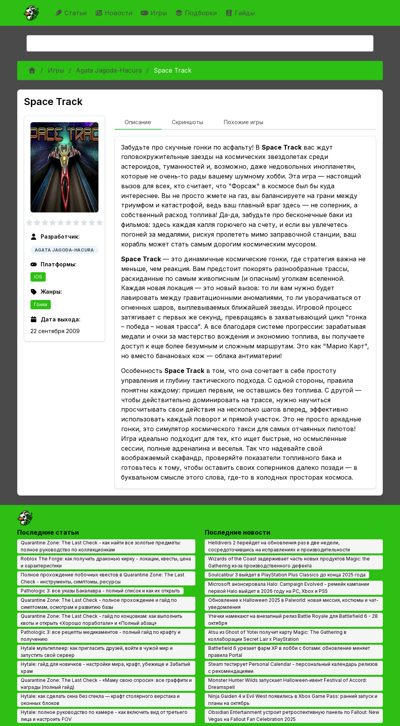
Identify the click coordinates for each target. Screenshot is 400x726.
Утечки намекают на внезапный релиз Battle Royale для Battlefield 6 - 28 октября (293, 619)
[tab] (138, 123)
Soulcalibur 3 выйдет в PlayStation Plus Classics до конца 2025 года (287, 575)
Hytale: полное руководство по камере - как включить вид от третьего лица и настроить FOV (104, 715)
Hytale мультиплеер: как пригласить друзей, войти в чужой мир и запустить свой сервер (97, 651)
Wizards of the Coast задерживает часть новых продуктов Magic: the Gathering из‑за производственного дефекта (289, 562)
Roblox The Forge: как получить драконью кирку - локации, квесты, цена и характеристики (106, 562)
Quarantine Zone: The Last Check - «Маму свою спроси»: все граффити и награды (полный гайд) (106, 683)
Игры (155, 13)
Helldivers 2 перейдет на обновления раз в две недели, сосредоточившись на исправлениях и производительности (279, 546)
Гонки (40, 304)
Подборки (197, 13)
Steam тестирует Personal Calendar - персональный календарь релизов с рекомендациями (293, 667)
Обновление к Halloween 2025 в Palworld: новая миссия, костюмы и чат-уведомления (293, 603)
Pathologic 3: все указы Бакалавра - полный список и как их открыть (100, 591)
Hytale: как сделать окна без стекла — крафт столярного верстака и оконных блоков (100, 699)
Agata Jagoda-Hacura (109, 70)
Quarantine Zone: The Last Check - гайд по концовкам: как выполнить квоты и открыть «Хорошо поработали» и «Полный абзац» (101, 619)
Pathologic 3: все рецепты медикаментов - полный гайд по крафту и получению (100, 635)
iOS (38, 277)
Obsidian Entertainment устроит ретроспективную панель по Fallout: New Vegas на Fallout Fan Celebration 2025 (293, 715)
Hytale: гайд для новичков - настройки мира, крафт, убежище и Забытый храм (105, 667)
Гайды (241, 13)
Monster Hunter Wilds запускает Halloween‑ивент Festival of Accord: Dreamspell (287, 683)
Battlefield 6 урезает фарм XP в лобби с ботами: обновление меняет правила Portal (289, 651)
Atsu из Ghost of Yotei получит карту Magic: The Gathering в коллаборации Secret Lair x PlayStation (277, 635)
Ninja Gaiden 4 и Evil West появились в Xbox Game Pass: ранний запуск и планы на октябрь (292, 699)
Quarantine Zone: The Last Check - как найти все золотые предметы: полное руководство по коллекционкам (101, 546)
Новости (114, 13)
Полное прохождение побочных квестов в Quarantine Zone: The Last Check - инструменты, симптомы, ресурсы (102, 578)
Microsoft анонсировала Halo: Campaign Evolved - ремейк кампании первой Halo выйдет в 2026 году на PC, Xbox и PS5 (288, 587)
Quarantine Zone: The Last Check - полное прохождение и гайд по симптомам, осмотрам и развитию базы (99, 603)
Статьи (72, 13)
